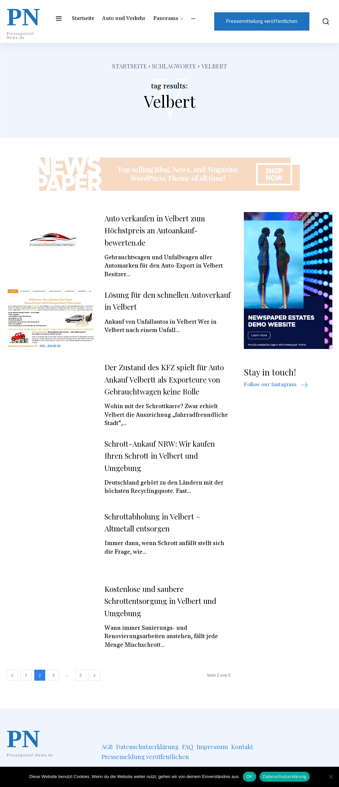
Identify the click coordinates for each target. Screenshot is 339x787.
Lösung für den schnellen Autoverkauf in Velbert (153, 300)
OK (249, 776)
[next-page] (94, 687)
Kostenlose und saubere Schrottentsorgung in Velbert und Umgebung (161, 612)
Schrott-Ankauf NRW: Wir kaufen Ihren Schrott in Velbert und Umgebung (164, 467)
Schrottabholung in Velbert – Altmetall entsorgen (160, 534)
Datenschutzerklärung (284, 776)
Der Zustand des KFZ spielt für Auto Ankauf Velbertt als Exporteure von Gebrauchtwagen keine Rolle (163, 385)
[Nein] (330, 776)
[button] (324, 21)
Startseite (129, 66)
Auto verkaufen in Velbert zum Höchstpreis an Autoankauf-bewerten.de (162, 230)
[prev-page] (12, 687)
